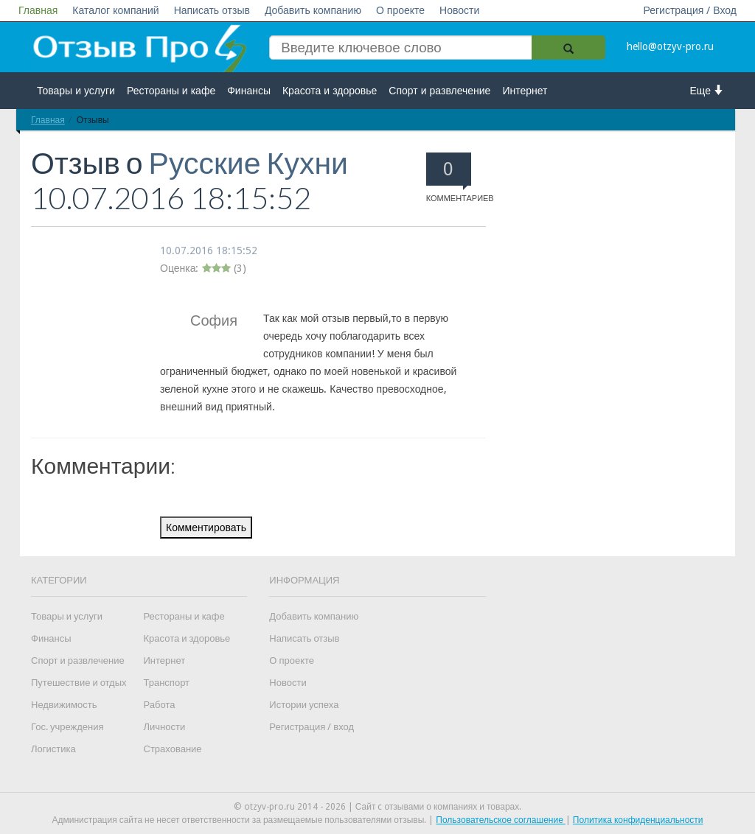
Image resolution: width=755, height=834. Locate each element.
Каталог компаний (115, 10)
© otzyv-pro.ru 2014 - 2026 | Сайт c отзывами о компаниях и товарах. (378, 807)
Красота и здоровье (329, 91)
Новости (459, 10)
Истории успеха (303, 704)
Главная (38, 10)
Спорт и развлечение (439, 91)
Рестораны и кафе (171, 91)
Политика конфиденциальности (638, 820)
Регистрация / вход (311, 726)
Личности (165, 726)
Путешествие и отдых (79, 682)
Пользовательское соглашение (501, 820)
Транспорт (167, 682)
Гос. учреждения (67, 726)
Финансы (249, 91)
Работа (159, 704)
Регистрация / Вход (690, 10)
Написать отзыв (212, 10)
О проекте (400, 10)
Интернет (524, 91)
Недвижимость (64, 704)
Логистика (53, 748)
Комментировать (206, 527)
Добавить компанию (313, 10)
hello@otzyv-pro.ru (670, 46)
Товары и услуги (76, 91)
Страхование (173, 748)
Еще (707, 90)
